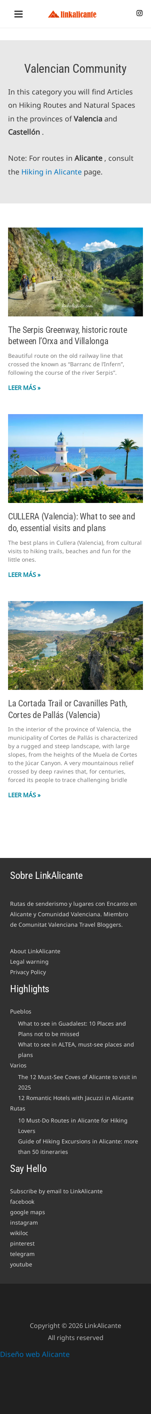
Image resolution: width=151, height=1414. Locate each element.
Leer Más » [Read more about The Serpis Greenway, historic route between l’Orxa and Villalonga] (24, 388)
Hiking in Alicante (51, 171)
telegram (22, 1254)
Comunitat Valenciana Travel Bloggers (70, 924)
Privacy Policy (28, 972)
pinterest (22, 1243)
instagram (24, 1222)
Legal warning (29, 961)
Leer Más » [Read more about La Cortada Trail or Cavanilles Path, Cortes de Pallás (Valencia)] (24, 795)
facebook (22, 1201)
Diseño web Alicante (35, 1354)
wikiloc (19, 1233)
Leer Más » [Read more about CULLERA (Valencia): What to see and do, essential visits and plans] (24, 575)
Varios (18, 1065)
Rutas (17, 1108)
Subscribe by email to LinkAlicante (56, 1191)
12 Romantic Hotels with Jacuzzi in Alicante (76, 1098)
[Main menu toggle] (18, 14)
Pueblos (20, 1011)
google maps (27, 1212)
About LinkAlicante (35, 951)
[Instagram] (139, 13)
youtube (21, 1264)
